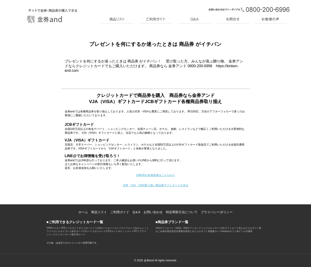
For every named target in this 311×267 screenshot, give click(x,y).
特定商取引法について (182, 212)
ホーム (83, 212)
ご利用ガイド (119, 212)
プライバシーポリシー (217, 212)
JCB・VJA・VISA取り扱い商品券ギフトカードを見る (155, 185)
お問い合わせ (153, 212)
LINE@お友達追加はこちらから (155, 175)
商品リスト (99, 212)
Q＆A (136, 212)
